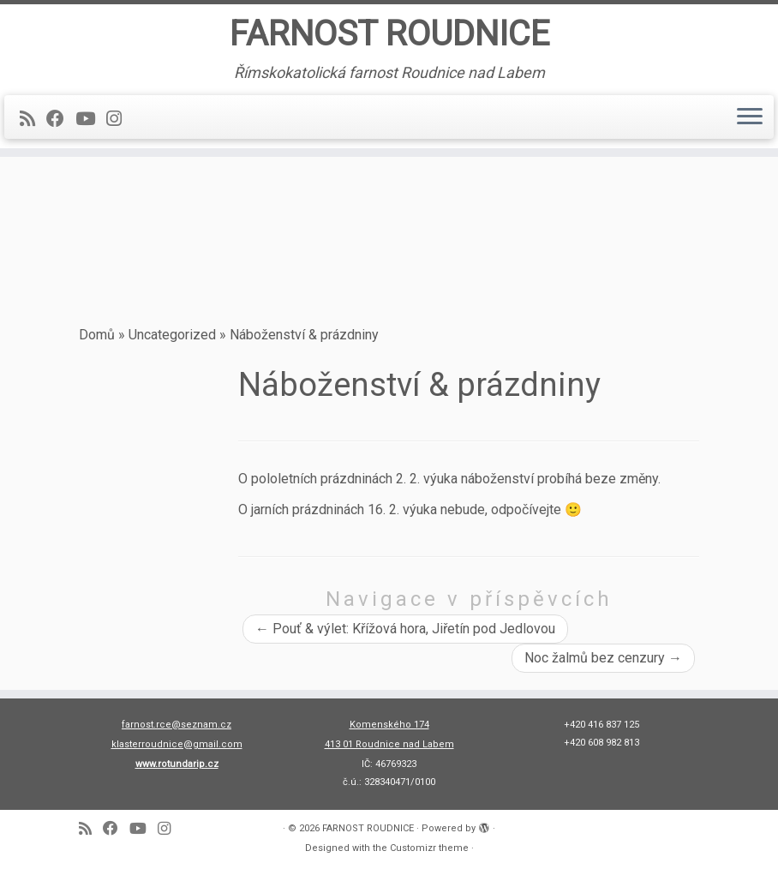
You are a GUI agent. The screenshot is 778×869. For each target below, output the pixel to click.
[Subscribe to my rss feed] (33, 119)
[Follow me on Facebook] (60, 119)
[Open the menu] (750, 117)
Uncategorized (172, 335)
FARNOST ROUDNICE (389, 34)
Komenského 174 (389, 724)
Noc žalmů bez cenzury (603, 658)
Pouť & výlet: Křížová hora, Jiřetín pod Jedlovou (405, 628)
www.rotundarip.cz (176, 764)
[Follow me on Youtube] (90, 119)
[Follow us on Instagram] (119, 119)
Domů (97, 335)
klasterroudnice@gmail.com (176, 744)
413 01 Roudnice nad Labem (389, 744)
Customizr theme (429, 848)
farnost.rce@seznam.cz (176, 724)
